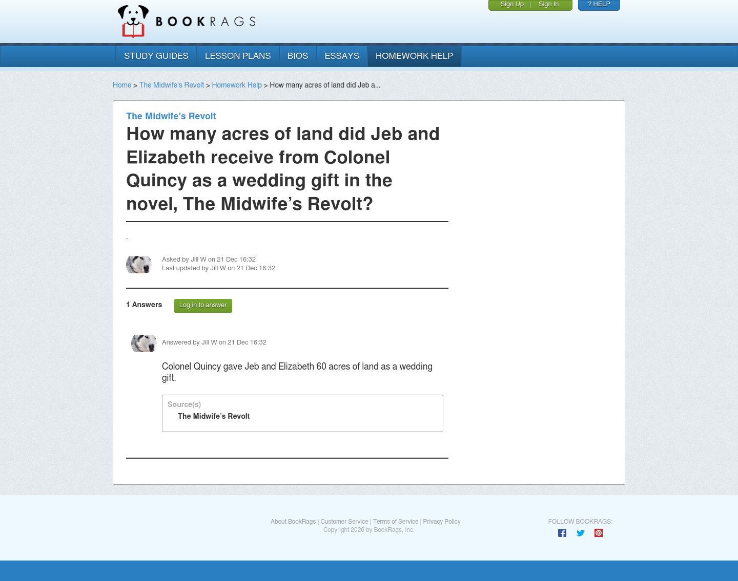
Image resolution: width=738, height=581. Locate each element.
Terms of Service (396, 522)
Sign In (549, 4)
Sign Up (512, 4)
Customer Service (344, 522)
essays (341, 56)
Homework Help (237, 85)
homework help (415, 56)
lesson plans (238, 56)
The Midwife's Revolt (171, 85)
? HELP (599, 4)
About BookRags (293, 522)
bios (298, 56)
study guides (156, 56)
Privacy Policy (442, 522)
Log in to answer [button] (203, 305)
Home (122, 85)
